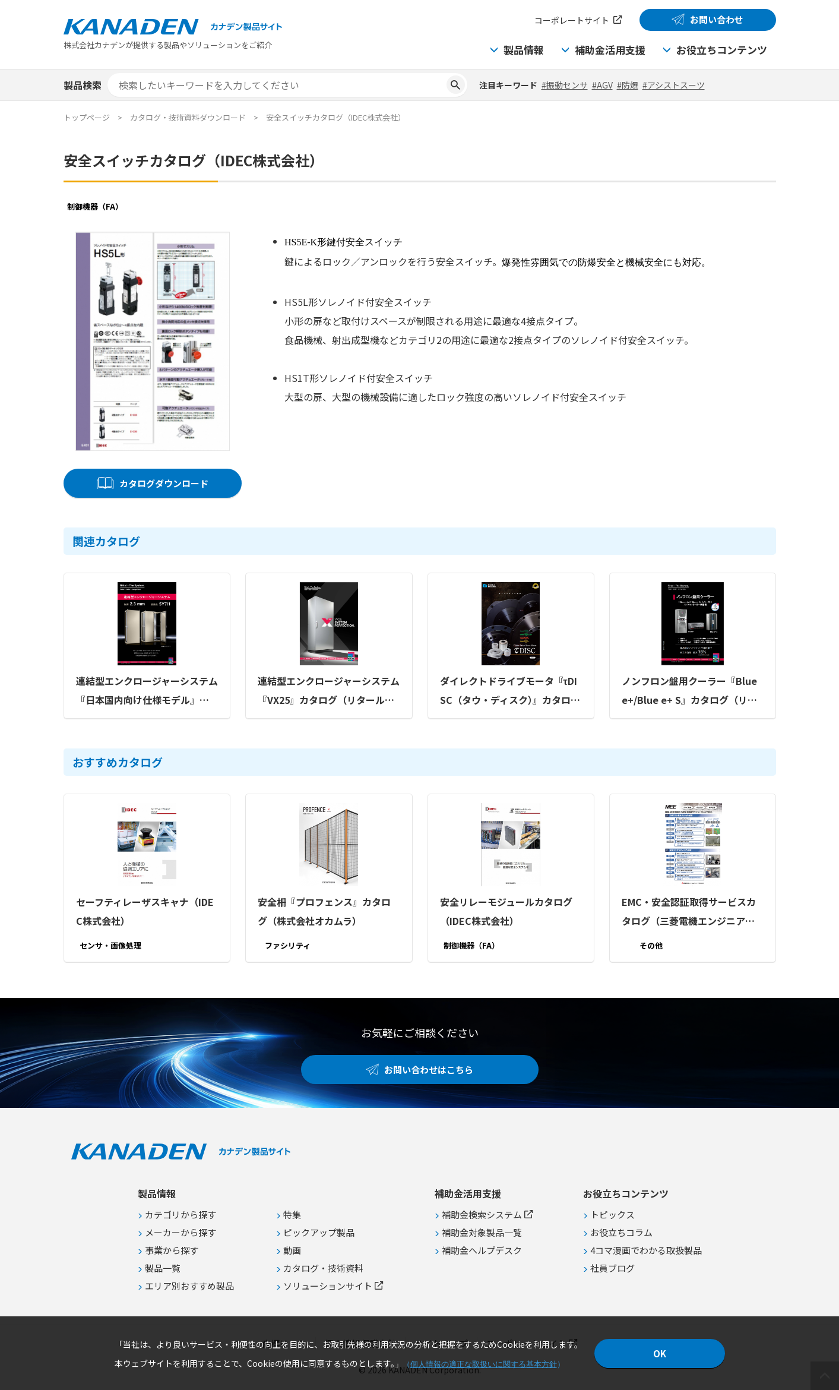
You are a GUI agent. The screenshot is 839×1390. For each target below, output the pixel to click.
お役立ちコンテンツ (721, 49)
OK (659, 1353)
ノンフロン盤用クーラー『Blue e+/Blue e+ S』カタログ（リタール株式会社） (688, 691)
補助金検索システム (482, 1214)
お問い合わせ (716, 19)
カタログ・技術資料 (323, 1268)
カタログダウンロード (163, 483)
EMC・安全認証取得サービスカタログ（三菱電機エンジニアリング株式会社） (688, 912)
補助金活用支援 (610, 49)
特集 (292, 1214)
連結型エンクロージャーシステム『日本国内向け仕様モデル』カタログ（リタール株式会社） (147, 691)
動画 (292, 1250)
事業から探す (171, 1250)
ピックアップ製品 (318, 1232)
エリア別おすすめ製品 (189, 1286)
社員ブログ (612, 1268)
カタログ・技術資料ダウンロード (188, 117)
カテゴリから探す (180, 1214)
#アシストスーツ (673, 85)
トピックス (612, 1214)
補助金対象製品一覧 (482, 1232)
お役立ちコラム (621, 1232)
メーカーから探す (180, 1232)
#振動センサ (565, 85)
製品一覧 (163, 1268)
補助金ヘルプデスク (482, 1250)
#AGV (602, 85)
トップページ (87, 117)
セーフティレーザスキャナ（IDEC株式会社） (145, 911)
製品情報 (524, 49)
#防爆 (627, 85)
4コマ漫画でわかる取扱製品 (646, 1250)
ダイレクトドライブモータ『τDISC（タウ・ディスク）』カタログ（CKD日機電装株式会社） (509, 691)
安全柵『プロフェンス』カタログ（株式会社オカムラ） (324, 911)
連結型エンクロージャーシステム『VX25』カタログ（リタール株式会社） (329, 691)
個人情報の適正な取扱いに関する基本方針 (483, 1364)
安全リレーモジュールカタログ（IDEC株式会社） (505, 911)
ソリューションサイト (327, 1286)
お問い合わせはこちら (428, 1069)
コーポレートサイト (571, 20)
